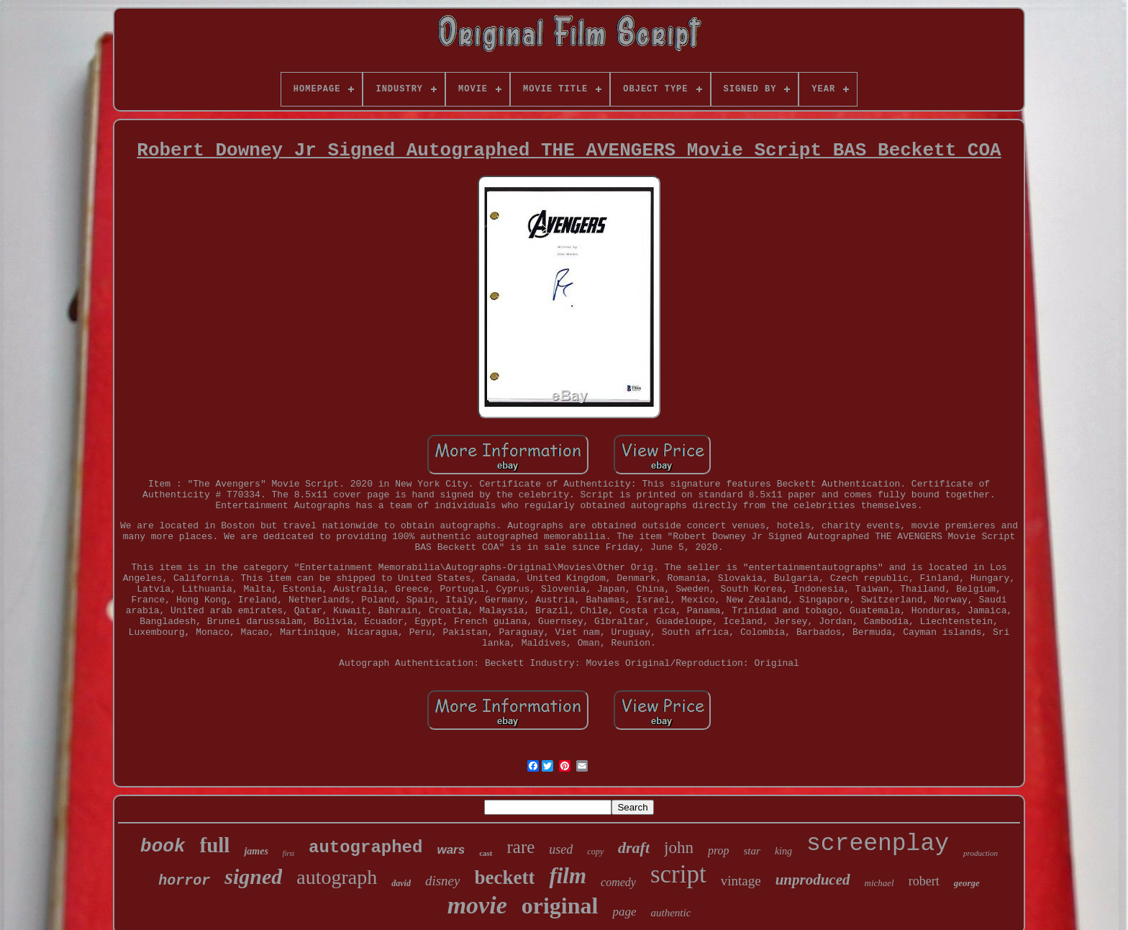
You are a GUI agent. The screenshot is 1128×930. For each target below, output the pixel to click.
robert (924, 881)
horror (184, 880)
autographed (365, 847)
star (752, 851)
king (783, 851)
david (401, 883)
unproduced (813, 879)
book (162, 846)
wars (451, 850)
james (256, 851)
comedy (618, 882)
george (967, 882)
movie (477, 905)
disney (442, 880)
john (678, 848)
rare (521, 847)
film (567, 875)
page (624, 911)
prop (718, 850)
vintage (741, 880)
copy (595, 852)
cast (485, 853)
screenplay (877, 844)
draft (634, 848)
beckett (504, 877)
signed (253, 876)
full (215, 845)
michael (879, 882)
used (561, 849)
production (980, 853)
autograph (336, 877)
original (560, 905)
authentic (670, 912)
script (678, 874)
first (288, 853)
